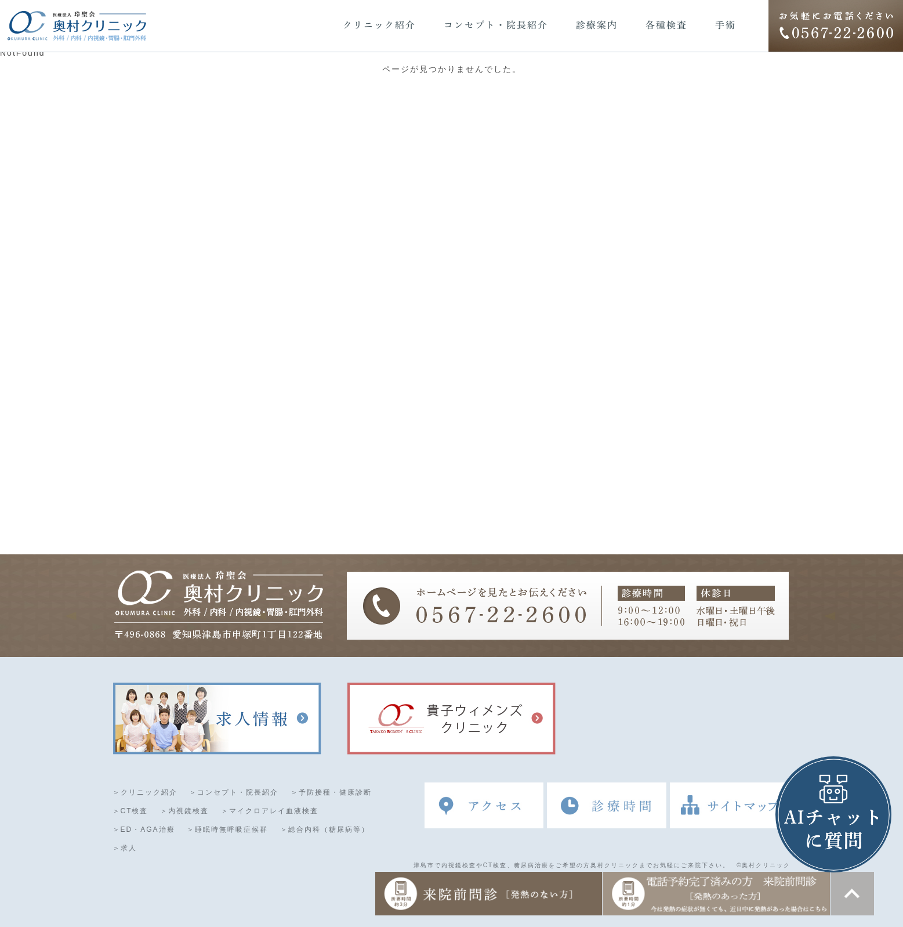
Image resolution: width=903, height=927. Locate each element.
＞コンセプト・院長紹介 (233, 793)
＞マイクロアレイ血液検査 (269, 811)
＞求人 (125, 849)
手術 (725, 25)
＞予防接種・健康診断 (331, 793)
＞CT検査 (130, 811)
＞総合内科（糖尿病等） (324, 830)
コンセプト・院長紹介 (496, 25)
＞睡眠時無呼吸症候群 (227, 830)
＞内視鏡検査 (184, 811)
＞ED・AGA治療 (144, 830)
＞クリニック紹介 (145, 793)
